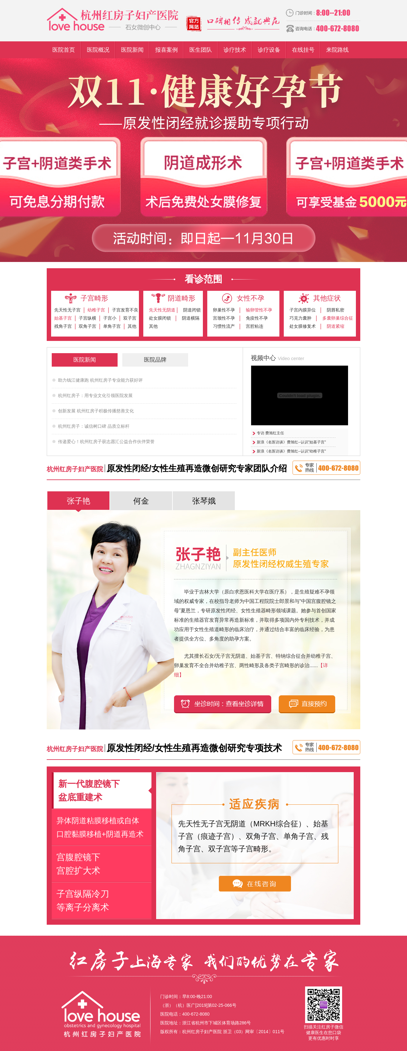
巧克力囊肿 (300, 318)
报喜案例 (166, 50)
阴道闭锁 (192, 309)
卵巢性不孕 (224, 309)
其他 (132, 326)
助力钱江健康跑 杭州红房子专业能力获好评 (100, 380)
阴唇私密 (335, 309)
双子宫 (129, 318)
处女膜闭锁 (160, 318)
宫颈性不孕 (224, 318)
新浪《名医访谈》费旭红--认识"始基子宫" (291, 442)
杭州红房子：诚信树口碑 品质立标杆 (94, 426)
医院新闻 (132, 50)
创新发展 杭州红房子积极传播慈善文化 (96, 410)
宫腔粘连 (254, 326)
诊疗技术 (235, 50)
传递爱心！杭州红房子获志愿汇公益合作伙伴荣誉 (106, 441)
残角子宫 (63, 326)
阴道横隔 (190, 318)
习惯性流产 (224, 326)
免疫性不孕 (257, 318)
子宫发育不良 (125, 309)
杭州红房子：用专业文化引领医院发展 (95, 395)
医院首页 (63, 50)
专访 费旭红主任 (270, 433)
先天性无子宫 (67, 309)
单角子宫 (112, 326)
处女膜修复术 (302, 326)
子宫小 (109, 318)
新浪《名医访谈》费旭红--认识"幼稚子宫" (291, 451)
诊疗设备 (269, 50)
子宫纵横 (87, 318)
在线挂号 (303, 50)
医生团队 (200, 50)
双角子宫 (87, 326)
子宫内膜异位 (302, 309)
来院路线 (337, 50)
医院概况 (98, 50)
